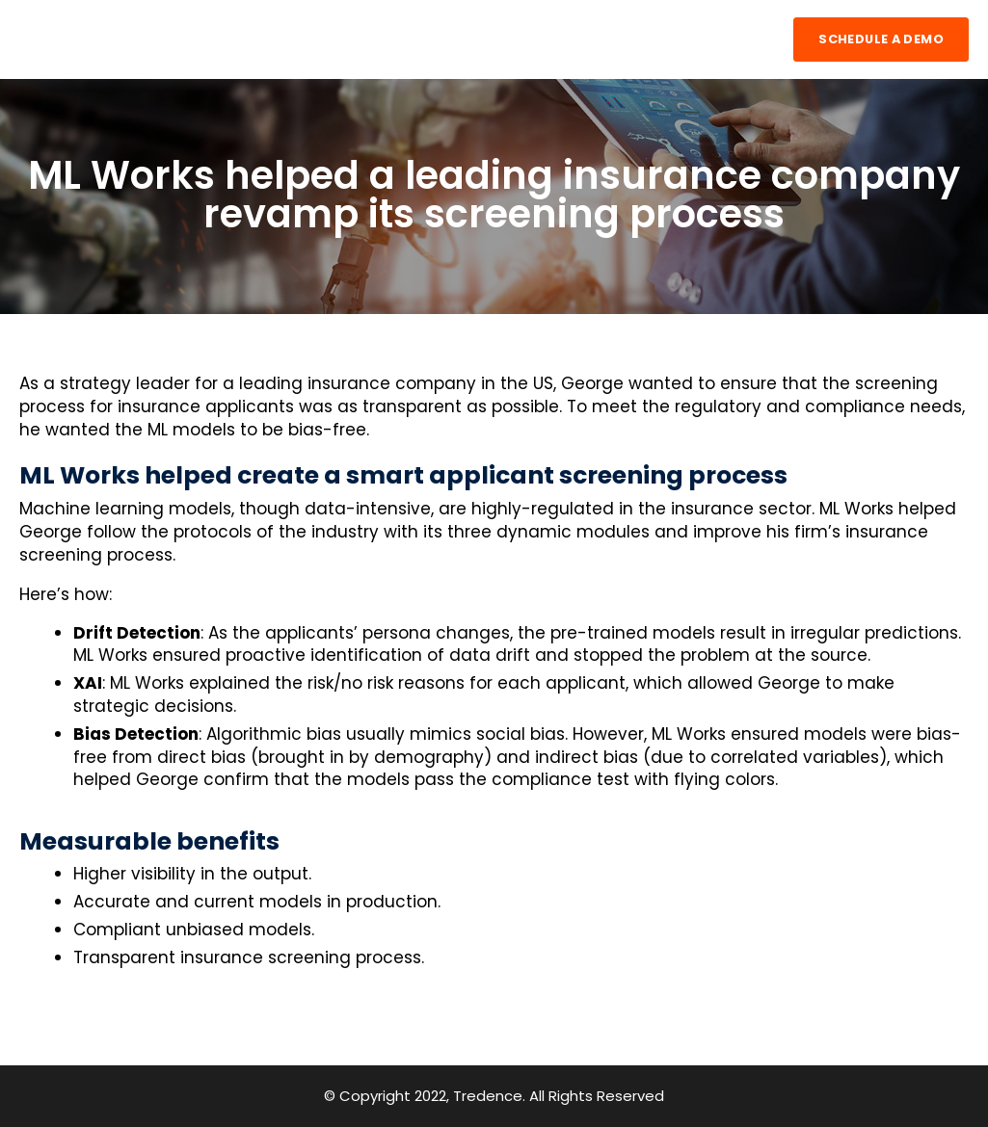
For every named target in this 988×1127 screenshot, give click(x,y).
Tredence (487, 1096)
